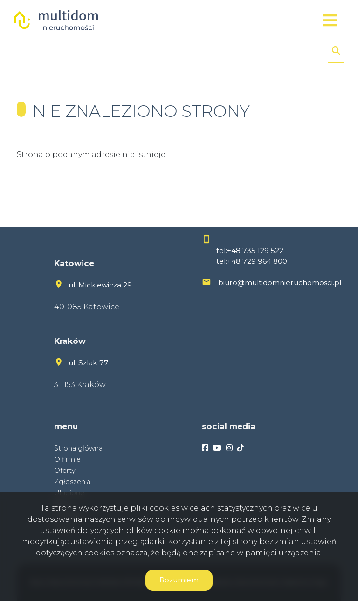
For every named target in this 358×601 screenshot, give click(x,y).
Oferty (65, 470)
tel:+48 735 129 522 (249, 250)
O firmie (67, 459)
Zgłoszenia (72, 482)
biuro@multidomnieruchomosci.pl (279, 282)
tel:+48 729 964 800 (251, 261)
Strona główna (78, 448)
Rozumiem (179, 579)
